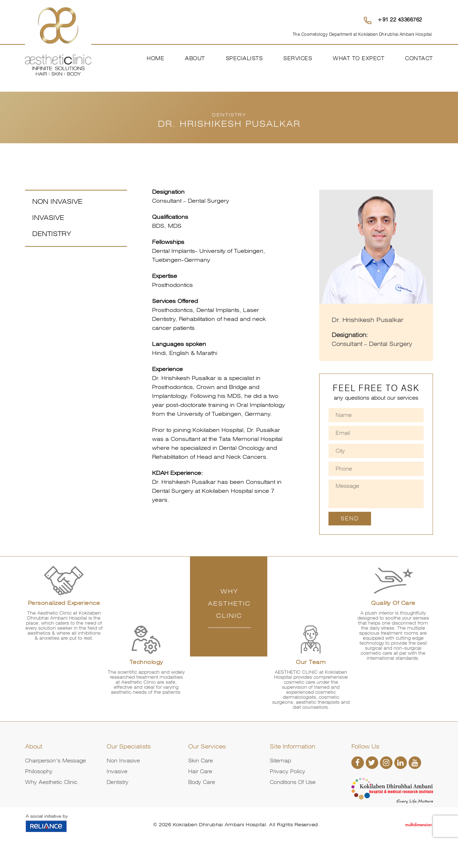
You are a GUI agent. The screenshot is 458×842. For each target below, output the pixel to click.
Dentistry (51, 233)
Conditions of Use (293, 782)
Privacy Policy (287, 771)
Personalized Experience (64, 603)
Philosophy (39, 771)
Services (297, 58)
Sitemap (280, 761)
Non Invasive (57, 201)
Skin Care (200, 761)
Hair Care (200, 771)
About (195, 58)
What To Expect (358, 58)
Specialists (244, 58)
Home (155, 58)
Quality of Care (393, 603)
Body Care (201, 782)
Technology (146, 662)
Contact (419, 58)
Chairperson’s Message (55, 761)
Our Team (311, 662)
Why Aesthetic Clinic (51, 782)
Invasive (48, 217)
